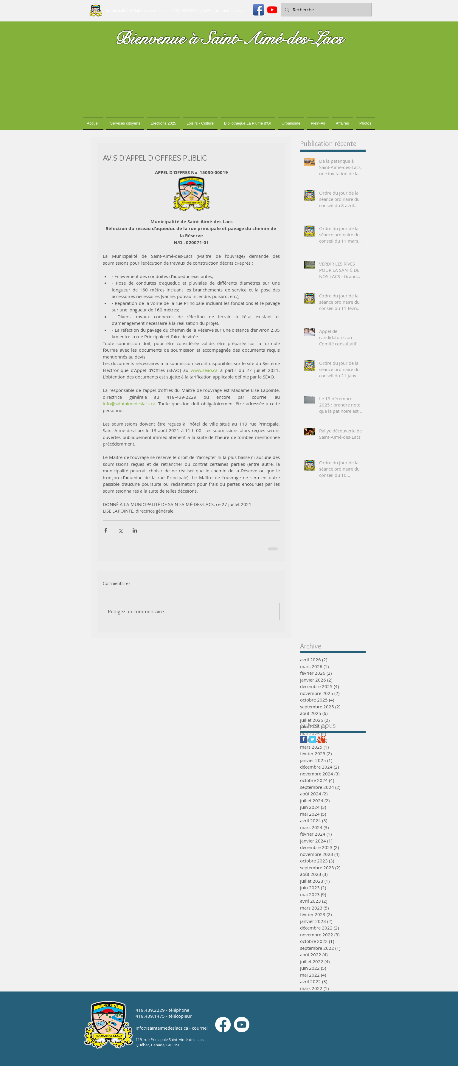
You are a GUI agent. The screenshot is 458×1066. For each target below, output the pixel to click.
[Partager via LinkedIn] (135, 530)
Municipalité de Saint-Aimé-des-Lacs (137, 10)
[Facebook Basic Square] (303, 739)
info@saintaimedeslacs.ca (222, 10)
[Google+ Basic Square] (321, 739)
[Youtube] (272, 9)
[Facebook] (223, 1024)
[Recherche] (326, 9)
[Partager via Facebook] (105, 530)
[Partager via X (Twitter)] (120, 530)
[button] (125, 123)
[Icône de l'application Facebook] (258, 9)
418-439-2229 (184, 10)
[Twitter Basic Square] (312, 739)
